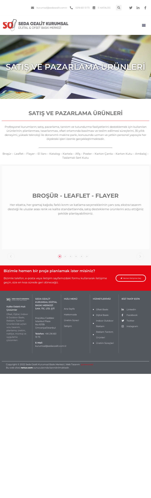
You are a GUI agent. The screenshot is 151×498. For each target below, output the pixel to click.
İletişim (68, 326)
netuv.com (27, 367)
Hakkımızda (70, 314)
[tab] (60, 256)
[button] (144, 25)
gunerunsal (87, 364)
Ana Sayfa (69, 308)
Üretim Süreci (71, 320)
